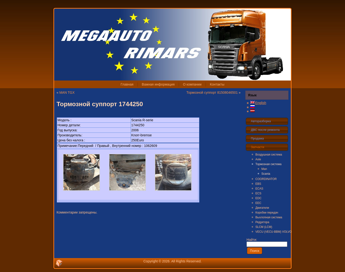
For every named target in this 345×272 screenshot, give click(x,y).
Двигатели (262, 207)
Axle (258, 159)
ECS (258, 193)
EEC (258, 203)
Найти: (267, 242)
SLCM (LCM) (263, 227)
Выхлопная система (268, 217)
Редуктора (262, 222)
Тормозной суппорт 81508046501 (212, 92)
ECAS (259, 188)
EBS (258, 183)
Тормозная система (268, 164)
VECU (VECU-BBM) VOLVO (271, 231)
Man (264, 169)
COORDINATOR (266, 179)
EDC (258, 198)
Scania (265, 173)
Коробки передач (266, 212)
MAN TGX (67, 92)
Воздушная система (268, 154)
